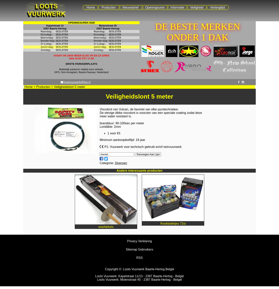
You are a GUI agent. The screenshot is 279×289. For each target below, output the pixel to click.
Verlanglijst (217, 7)
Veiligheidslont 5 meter (69, 89)
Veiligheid (196, 7)
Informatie (177, 7)
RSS (139, 260)
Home (91, 7)
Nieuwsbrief (130, 7)
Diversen (121, 165)
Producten (109, 7)
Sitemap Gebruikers (139, 252)
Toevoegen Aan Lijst (147, 157)
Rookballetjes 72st (173, 224)
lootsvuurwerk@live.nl (77, 84)
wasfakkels (106, 227)
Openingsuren (155, 7)
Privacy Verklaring (139, 244)
